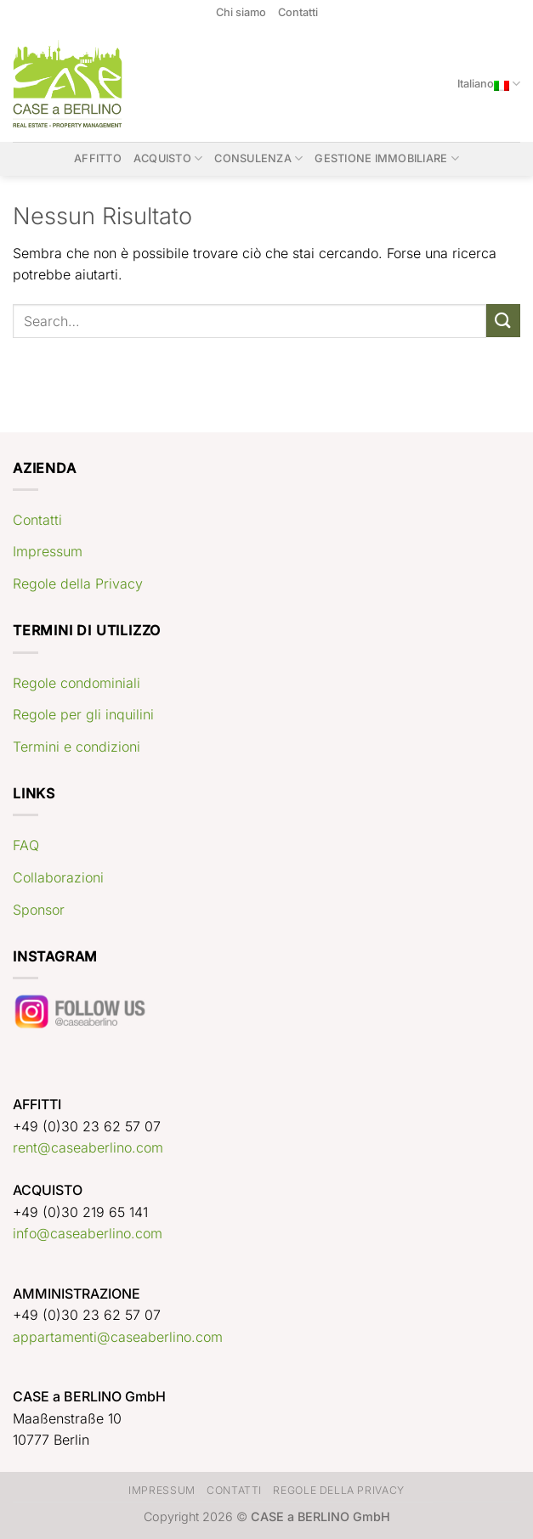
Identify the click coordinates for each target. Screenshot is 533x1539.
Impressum (47, 551)
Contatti (298, 12)
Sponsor (39, 909)
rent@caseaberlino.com (88, 1147)
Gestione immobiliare (387, 158)
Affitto (98, 158)
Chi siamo (241, 12)
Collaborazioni (58, 877)
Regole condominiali (76, 682)
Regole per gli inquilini (83, 714)
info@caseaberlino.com (87, 1233)
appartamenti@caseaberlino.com (118, 1336)
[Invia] (503, 320)
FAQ (26, 845)
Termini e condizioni (76, 746)
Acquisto (168, 158)
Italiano (488, 84)
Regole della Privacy (78, 583)
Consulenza (258, 158)
